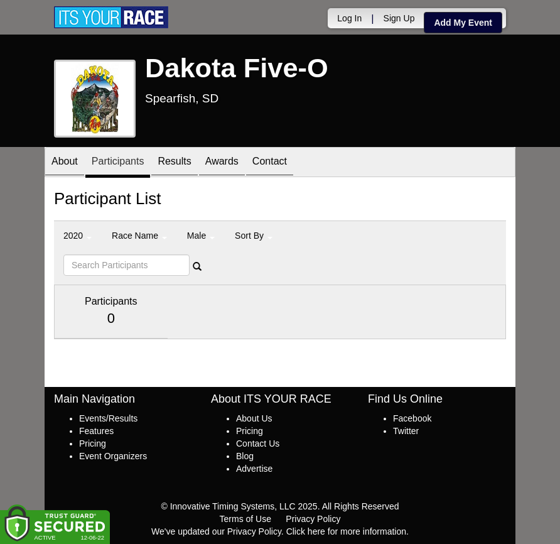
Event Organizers (113, 456)
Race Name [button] (139, 236)
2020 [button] (77, 236)
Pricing (92, 443)
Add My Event (463, 23)
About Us (254, 418)
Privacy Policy (313, 519)
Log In (349, 18)
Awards (222, 163)
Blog (245, 456)
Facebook (412, 418)
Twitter (406, 431)
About (64, 163)
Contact (269, 163)
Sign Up (399, 18)
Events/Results (108, 418)
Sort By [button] (253, 236)
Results (174, 163)
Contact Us (257, 443)
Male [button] (201, 236)
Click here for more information (346, 531)
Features (96, 431)
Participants (118, 163)
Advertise (254, 469)
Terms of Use (245, 519)
